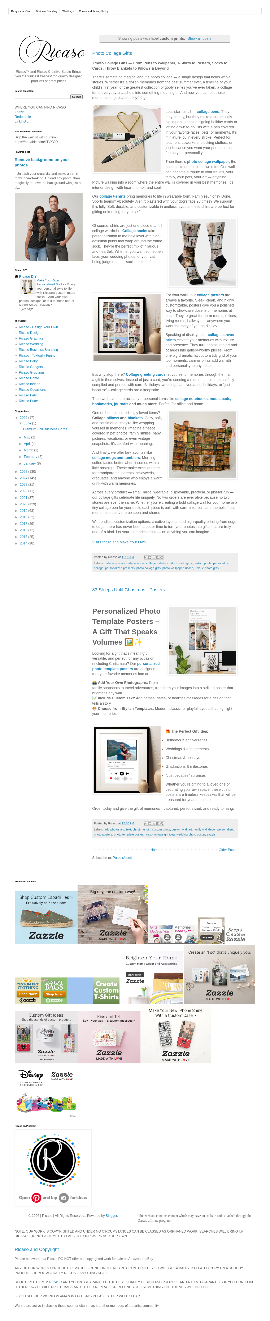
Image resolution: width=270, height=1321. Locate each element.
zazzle (211, 834)
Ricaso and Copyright (37, 1249)
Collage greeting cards (146, 374)
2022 (24, 491)
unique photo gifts (207, 568)
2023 (24, 484)
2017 (24, 523)
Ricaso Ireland (29, 384)
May (27, 437)
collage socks (135, 563)
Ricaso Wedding (31, 344)
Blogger (111, 1216)
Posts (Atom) (122, 858)
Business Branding (46, 11)
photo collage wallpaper (208, 162)
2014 (24, 543)
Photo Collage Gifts (112, 53)
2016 (24, 530)
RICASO (55, 1282)
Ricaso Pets (28, 395)
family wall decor (204, 829)
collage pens (208, 112)
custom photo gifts (179, 563)
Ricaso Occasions (32, 389)
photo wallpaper (172, 568)
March (29, 450)
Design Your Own (21, 11)
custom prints (202, 563)
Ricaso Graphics (31, 338)
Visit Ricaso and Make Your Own (119, 542)
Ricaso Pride (28, 401)
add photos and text (117, 829)
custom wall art (182, 829)
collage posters (210, 295)
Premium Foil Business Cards (45, 429)
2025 (24, 471)
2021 (24, 498)
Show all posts (199, 38)
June (28, 423)
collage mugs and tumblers (116, 458)
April (27, 444)
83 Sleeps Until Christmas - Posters (128, 589)
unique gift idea (164, 834)
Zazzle (20, 112)
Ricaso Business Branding (38, 349)
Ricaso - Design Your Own (38, 327)
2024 (24, 478)
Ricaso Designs (30, 333)
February (31, 457)
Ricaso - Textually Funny (37, 355)
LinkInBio (22, 121)
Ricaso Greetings (32, 372)
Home (155, 850)
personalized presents (120, 568)
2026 (24, 417)
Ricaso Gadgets (31, 367)
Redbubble (23, 117)
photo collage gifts (148, 568)
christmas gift (142, 829)
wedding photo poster (191, 834)
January (30, 463)
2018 (24, 517)
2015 (24, 537)
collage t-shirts (112, 196)
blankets (135, 418)
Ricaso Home (29, 378)
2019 (24, 510)
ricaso (189, 568)
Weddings (68, 11)
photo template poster (128, 834)
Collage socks (134, 231)
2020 (24, 504)
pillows (112, 418)
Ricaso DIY (28, 276)
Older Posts (227, 850)
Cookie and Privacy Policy (93, 11)
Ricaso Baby (28, 361)
